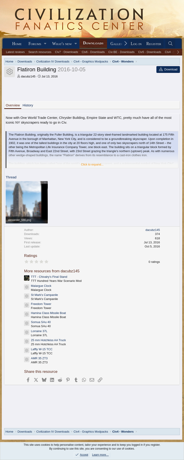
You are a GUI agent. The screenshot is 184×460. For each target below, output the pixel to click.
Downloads (93, 43)
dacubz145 (28, 76)
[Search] (170, 43)
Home (17, 43)
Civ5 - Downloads (149, 52)
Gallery (117, 43)
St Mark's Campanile (44, 295)
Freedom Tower (41, 304)
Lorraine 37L (39, 331)
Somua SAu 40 (40, 322)
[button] (45, 43)
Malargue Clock (41, 286)
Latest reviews (15, 52)
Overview (13, 105)
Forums (35, 43)
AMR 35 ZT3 (39, 358)
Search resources (39, 52)
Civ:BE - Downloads (121, 52)
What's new (62, 43)
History (28, 105)
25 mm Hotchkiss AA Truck (48, 340)
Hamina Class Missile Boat (48, 313)
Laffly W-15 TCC (41, 349)
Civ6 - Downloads (93, 52)
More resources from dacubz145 (51, 271)
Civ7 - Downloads (66, 52)
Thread (11, 177)
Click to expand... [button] (92, 164)
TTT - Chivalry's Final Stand (49, 276)
